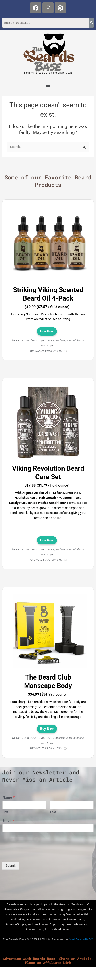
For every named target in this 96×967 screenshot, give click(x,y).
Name (8, 797)
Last (53, 812)
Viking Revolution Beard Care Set (48, 472)
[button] (48, 85)
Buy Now (47, 331)
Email (8, 820)
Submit (11, 865)
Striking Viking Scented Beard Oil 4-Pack (48, 294)
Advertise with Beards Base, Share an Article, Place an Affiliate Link (48, 961)
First (5, 812)
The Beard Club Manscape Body (48, 681)
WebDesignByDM (81, 939)
